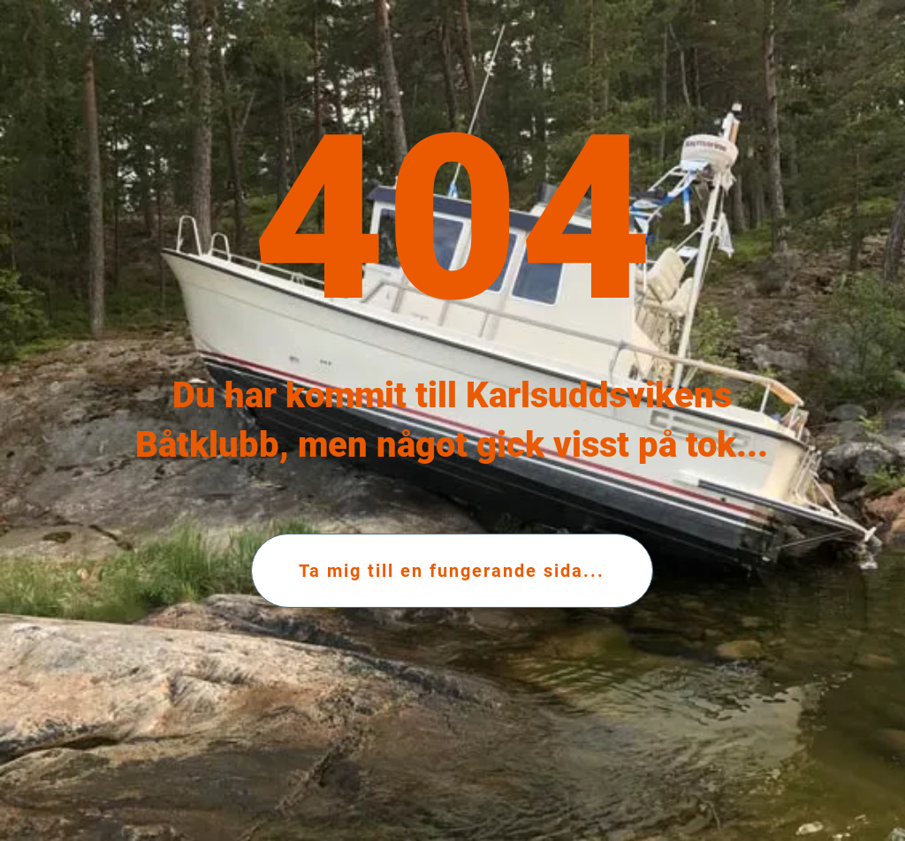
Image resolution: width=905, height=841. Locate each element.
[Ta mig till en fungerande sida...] (452, 571)
